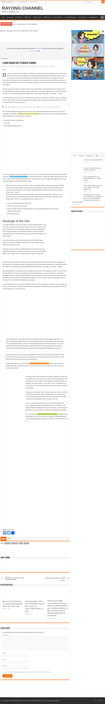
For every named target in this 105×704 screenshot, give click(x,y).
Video (26, 543)
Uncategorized (11, 31)
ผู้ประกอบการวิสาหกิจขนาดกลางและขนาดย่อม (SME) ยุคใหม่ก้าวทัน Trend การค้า (13, 603)
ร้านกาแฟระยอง (58, 17)
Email (5, 659)
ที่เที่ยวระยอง (47, 17)
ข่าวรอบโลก (18, 17)
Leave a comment (39, 66)
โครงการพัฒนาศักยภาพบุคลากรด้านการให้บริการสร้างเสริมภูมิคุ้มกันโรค (92, 187)
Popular (81, 155)
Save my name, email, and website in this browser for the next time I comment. (28, 672)
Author (14, 543)
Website (5, 665)
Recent (75, 155)
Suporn (57, 700)
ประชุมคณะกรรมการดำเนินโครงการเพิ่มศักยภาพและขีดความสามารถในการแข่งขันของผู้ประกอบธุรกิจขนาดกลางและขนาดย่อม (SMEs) (87, 198)
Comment (6, 635)
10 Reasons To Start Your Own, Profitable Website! (15, 578)
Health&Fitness (93, 17)
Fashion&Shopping (70, 17)
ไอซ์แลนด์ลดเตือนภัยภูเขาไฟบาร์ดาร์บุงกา (55, 578)
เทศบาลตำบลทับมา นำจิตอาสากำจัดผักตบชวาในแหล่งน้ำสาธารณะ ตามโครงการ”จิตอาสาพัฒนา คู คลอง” (35, 606)
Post (21, 543)
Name (5, 653)
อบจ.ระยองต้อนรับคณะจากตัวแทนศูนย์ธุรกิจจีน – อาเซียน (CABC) (92, 178)
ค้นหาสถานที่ (33, 2)
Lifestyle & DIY (82, 17)
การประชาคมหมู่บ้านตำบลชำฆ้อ (92, 160)
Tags (96, 155)
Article (7, 543)
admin (6, 66)
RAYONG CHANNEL (22, 8)
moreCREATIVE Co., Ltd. (39, 700)
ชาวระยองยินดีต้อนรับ (21, 2)
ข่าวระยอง (10, 17)
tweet (4, 69)
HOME (3, 17)
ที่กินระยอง (28, 17)
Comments (89, 155)
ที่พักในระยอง (37, 17)
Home (3, 31)
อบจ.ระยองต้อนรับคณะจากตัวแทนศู (23, 24)
